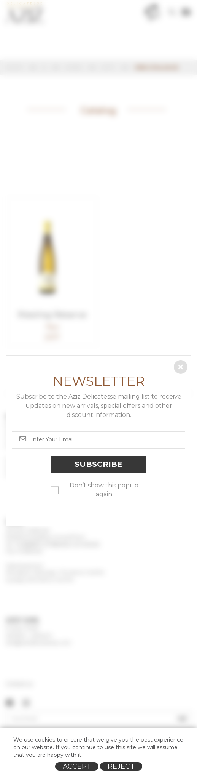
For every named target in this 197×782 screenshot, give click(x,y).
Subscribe (98, 464)
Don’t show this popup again (104, 490)
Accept (77, 766)
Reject (121, 766)
